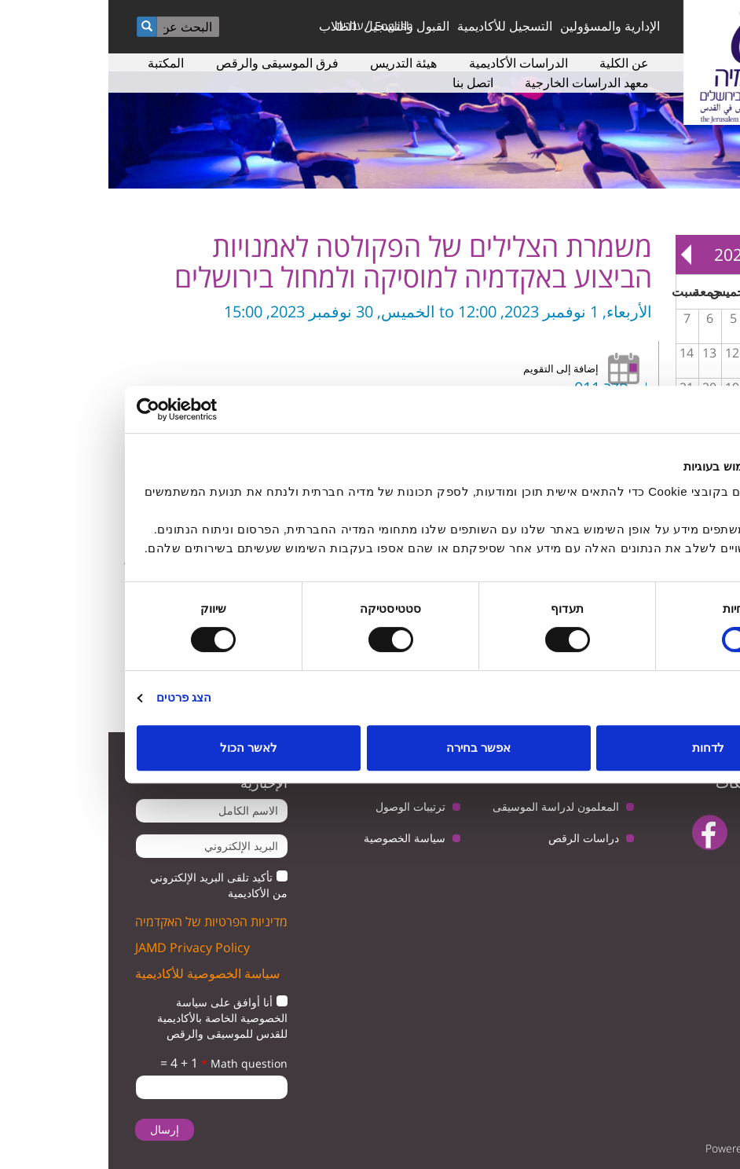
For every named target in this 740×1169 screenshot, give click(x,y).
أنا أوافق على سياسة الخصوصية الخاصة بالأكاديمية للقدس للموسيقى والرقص (114, 1018)
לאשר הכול (140, 747)
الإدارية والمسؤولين (501, 26)
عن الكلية (515, 62)
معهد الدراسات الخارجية (478, 82)
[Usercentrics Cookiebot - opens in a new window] (97, 409)
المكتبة (57, 62)
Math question (136, 1063)
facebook (601, 832)
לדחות (600, 747)
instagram (685, 871)
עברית (241, 25)
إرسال (56, 1129)
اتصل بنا (364, 82)
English (285, 25)
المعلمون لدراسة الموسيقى (447, 806)
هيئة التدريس (295, 62)
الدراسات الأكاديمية (410, 62)
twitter (698, 832)
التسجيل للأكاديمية (396, 26)
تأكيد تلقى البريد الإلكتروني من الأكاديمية (110, 885)
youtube (650, 832)
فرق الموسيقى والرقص (169, 62)
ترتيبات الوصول (302, 806)
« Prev (717, 254)
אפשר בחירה (370, 747)
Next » (578, 254)
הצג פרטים (75, 697)
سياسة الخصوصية (296, 837)
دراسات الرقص (475, 837)
